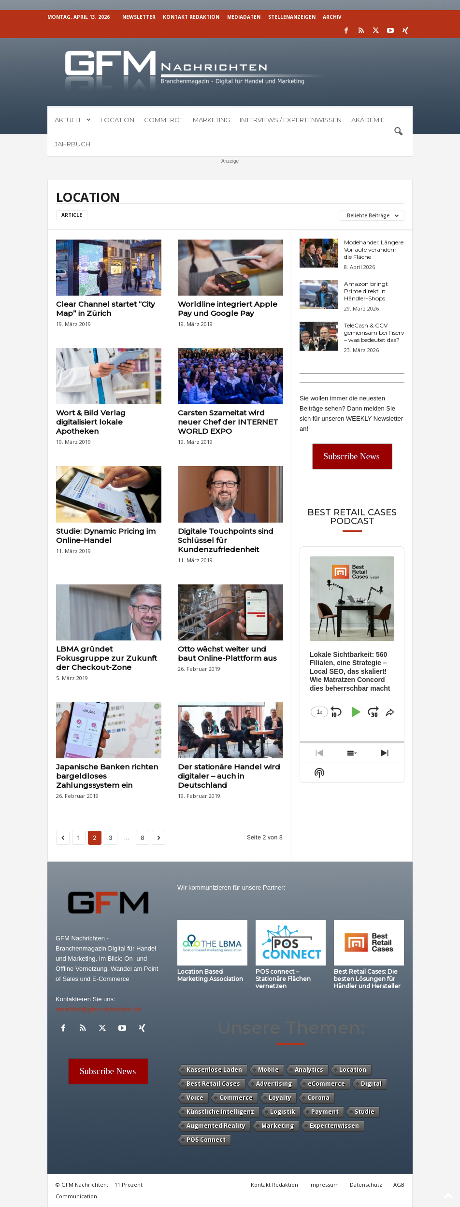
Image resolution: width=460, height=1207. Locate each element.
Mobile (268, 1069)
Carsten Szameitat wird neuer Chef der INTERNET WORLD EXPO (228, 422)
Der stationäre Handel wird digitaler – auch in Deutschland (229, 776)
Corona (318, 1097)
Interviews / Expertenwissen (291, 120)
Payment (325, 1112)
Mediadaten (243, 17)
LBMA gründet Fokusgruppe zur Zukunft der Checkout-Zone (106, 658)
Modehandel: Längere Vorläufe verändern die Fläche (373, 249)
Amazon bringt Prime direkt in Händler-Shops (366, 291)
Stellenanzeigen (292, 17)
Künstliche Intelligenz (220, 1112)
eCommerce (326, 1083)
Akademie (368, 120)
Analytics (309, 1069)
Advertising (274, 1083)
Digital (371, 1083)
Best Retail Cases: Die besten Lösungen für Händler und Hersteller (367, 979)
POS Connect (206, 1140)
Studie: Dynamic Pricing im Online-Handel (106, 535)
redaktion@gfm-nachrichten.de (99, 1009)
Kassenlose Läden (214, 1069)
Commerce (163, 120)
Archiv (332, 17)
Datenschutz (366, 1184)
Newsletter (139, 17)
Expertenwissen (334, 1126)
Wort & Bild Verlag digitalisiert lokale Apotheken (91, 422)
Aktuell (73, 120)
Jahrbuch (72, 144)
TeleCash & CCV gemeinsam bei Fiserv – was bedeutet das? (374, 332)
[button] (398, 131)
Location (117, 120)
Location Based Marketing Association (210, 975)
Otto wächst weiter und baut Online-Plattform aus (227, 653)
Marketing (211, 120)
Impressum (324, 1184)
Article (71, 215)
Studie (364, 1112)
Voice (195, 1097)
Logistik (282, 1112)
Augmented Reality (216, 1126)
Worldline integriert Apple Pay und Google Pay (227, 308)
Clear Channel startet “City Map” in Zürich (105, 308)
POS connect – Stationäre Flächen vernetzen (283, 979)
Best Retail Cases (213, 1083)
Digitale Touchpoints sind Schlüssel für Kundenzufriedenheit (225, 540)
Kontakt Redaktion (191, 17)
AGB (398, 1184)
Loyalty (280, 1097)
